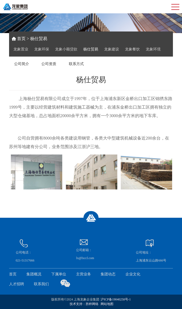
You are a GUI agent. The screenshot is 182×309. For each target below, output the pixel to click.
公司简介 (21, 64)
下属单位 (58, 274)
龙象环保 (41, 49)
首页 (21, 38)
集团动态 (108, 274)
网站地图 (107, 304)
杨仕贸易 (90, 49)
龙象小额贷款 (66, 49)
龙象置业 (20, 49)
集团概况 (33, 274)
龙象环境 (153, 49)
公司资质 (48, 64)
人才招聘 (16, 284)
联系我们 (41, 284)
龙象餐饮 (132, 49)
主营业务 (83, 274)
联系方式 (76, 64)
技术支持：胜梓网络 (84, 304)
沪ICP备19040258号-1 (116, 299)
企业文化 (132, 274)
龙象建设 (111, 49)
